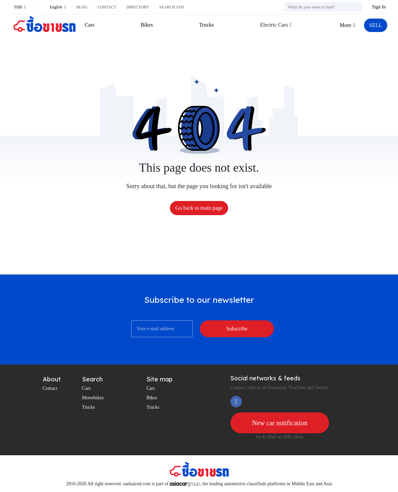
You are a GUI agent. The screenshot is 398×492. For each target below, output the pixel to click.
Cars (90, 25)
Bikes (147, 25)
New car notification (279, 423)
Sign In (379, 6)
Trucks (206, 25)
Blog (81, 7)
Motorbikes (93, 397)
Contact (107, 7)
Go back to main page (198, 208)
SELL (375, 25)
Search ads (171, 7)
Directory (137, 7)
